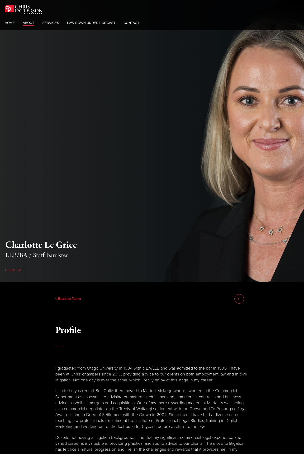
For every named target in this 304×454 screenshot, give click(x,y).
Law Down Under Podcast (91, 23)
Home (10, 23)
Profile (10, 257)
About (28, 23)
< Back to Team (68, 286)
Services (50, 23)
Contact (131, 23)
